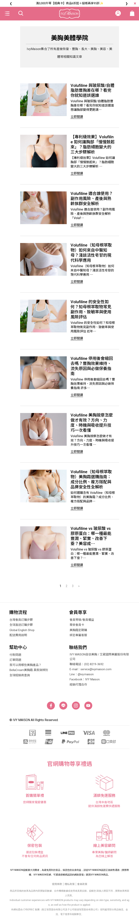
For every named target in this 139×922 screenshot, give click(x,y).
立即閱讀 (77, 117)
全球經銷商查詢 (19, 677)
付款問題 (15, 657)
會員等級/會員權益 (82, 621)
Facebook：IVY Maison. (85, 681)
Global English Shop (22, 632)
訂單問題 (15, 662)
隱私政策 (70, 885)
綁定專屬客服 (78, 637)
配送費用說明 (18, 637)
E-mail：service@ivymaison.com (90, 671)
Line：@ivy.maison (82, 676)
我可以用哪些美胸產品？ (25, 667)
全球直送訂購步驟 (21, 627)
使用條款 (57, 885)
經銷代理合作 (78, 686)
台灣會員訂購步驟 (21, 621)
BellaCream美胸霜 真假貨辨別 (28, 672)
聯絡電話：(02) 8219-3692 (87, 666)
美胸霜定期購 (78, 632)
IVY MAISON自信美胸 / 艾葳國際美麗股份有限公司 (99, 659)
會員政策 (82, 885)
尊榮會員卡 (77, 627)
